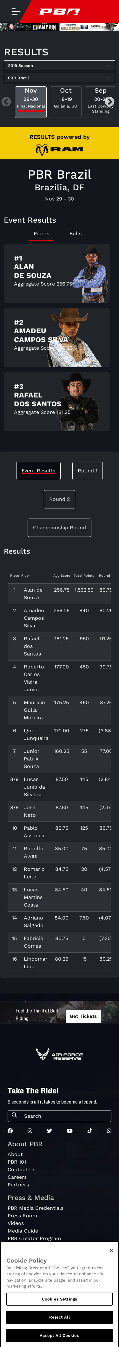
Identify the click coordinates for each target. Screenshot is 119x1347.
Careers (17, 1177)
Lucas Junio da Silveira (34, 786)
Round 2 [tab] (59, 499)
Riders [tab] (41, 234)
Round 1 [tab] (87, 471)
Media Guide (23, 1231)
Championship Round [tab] (59, 528)
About (15, 1154)
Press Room (22, 1216)
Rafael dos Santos (32, 646)
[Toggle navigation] (16, 11)
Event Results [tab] (38, 471)
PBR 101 (17, 1162)
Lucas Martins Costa (33, 897)
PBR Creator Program (34, 1238)
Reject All (59, 1322)
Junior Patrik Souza (32, 758)
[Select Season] (59, 65)
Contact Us (21, 1169)
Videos (16, 1223)
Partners (18, 1185)
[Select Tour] (59, 78)
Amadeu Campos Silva (34, 618)
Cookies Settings (59, 1304)
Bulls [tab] (75, 234)
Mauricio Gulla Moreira (34, 710)
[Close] (111, 1256)
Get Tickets (83, 1016)
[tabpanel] (59, 340)
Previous (6, 102)
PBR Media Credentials (35, 1208)
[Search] (65, 1116)
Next (109, 102)
